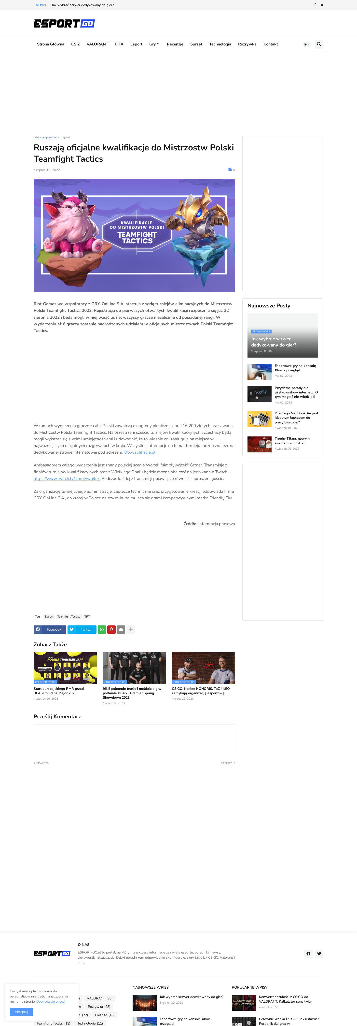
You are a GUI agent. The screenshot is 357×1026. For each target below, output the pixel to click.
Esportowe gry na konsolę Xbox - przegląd (295, 368)
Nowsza (42, 763)
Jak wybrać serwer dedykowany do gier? (191, 997)
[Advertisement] (178, 93)
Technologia (220, 44)
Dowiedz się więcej (50, 1001)
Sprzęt (196, 44)
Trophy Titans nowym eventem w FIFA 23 (292, 440)
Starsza (226, 763)
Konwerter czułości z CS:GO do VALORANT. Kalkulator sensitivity (285, 999)
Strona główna (50, 44)
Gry (152, 44)
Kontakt (270, 44)
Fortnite (104, 1015)
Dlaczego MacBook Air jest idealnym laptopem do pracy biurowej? (296, 417)
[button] (307, 44)
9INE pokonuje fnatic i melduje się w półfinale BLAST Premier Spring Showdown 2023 (132, 693)
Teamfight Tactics (68, 617)
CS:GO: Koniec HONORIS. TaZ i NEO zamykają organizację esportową (201, 691)
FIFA (119, 44)
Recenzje (175, 44)
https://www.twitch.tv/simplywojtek (67, 478)
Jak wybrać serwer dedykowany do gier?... (84, 5)
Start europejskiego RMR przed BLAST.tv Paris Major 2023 (59, 691)
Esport (136, 44)
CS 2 (75, 44)
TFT (87, 617)
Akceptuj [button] (21, 1012)
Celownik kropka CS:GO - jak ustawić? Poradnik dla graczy (289, 1021)
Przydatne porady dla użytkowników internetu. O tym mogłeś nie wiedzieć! (296, 392)
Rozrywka (247, 44)
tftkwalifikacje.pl (139, 452)
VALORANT (97, 44)
